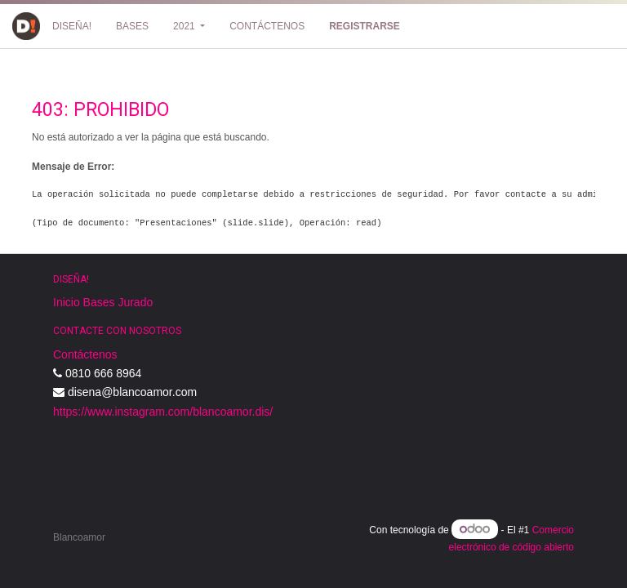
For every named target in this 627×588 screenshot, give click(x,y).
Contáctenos (85, 354)
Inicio (66, 302)
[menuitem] (72, 26)
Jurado (135, 302)
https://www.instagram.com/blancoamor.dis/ (163, 411)
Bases (99, 302)
